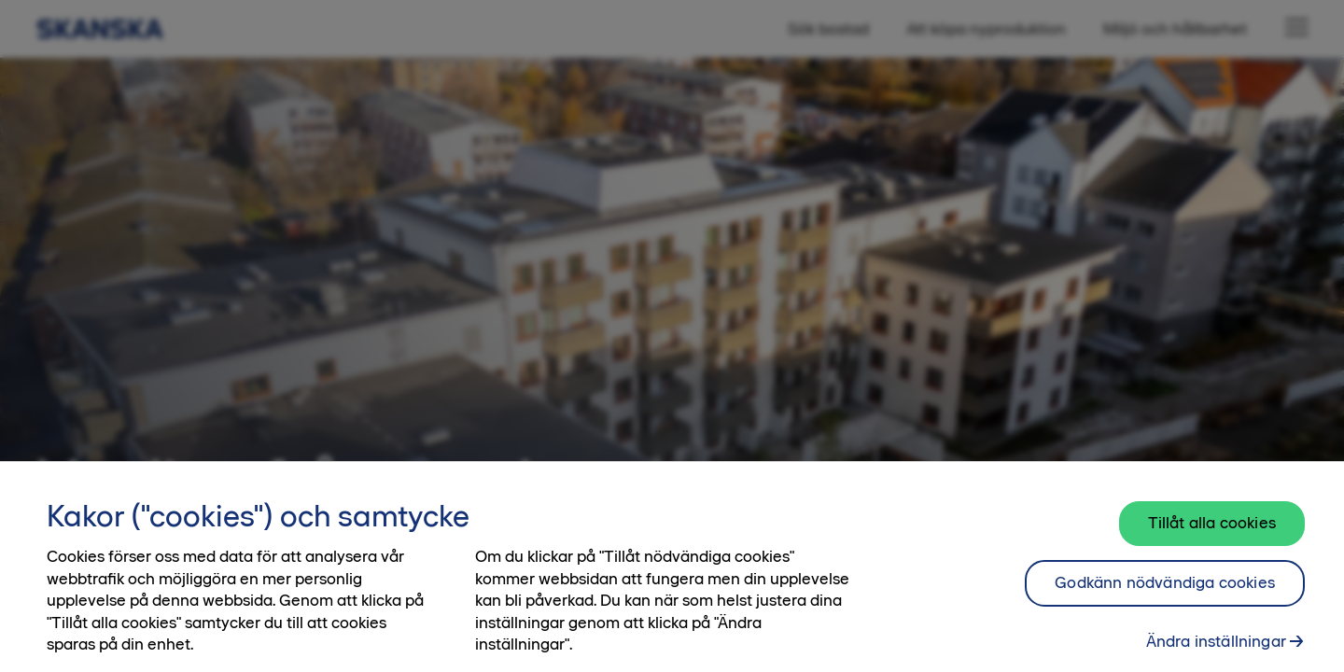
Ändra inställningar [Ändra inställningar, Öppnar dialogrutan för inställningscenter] (1216, 648)
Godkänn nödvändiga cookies (1165, 591)
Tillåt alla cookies (1212, 531)
